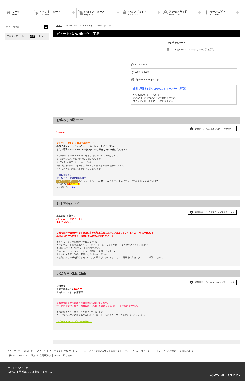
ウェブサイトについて (60, 351)
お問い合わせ (186, 351)
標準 (32, 36)
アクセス (41, 351)
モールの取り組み (63, 355)
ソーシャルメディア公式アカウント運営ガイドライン (101, 351)
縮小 (24, 36)
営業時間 (28, 351)
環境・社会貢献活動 (41, 355)
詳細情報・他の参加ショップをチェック (215, 128)
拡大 (41, 36)
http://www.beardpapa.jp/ (147, 79)
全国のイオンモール (17, 355)
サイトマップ (13, 351)
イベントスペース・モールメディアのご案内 (154, 351)
